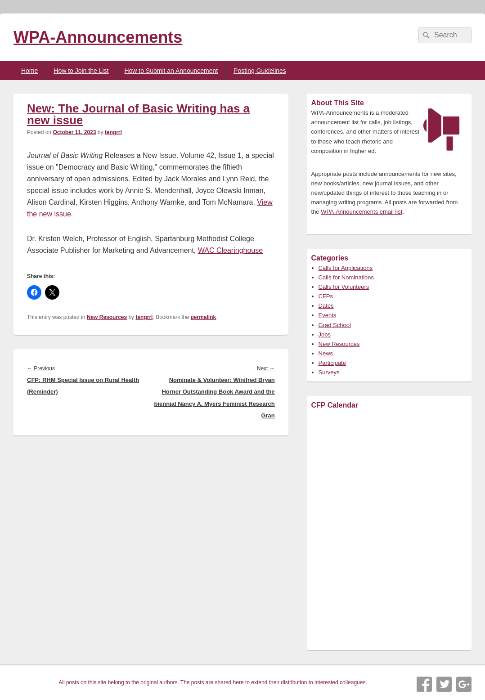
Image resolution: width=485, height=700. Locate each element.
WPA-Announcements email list (361, 211)
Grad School (335, 325)
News (326, 353)
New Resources (107, 317)
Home (29, 70)
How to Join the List (81, 70)
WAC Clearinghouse (230, 250)
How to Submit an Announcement (171, 70)
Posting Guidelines (260, 70)
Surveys (329, 372)
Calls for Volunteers (344, 286)
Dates (326, 305)
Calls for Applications (346, 268)
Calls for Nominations (346, 277)
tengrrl (113, 132)
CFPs (326, 296)
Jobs (325, 334)
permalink (203, 317)
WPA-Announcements (97, 37)
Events (328, 315)
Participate (332, 362)
